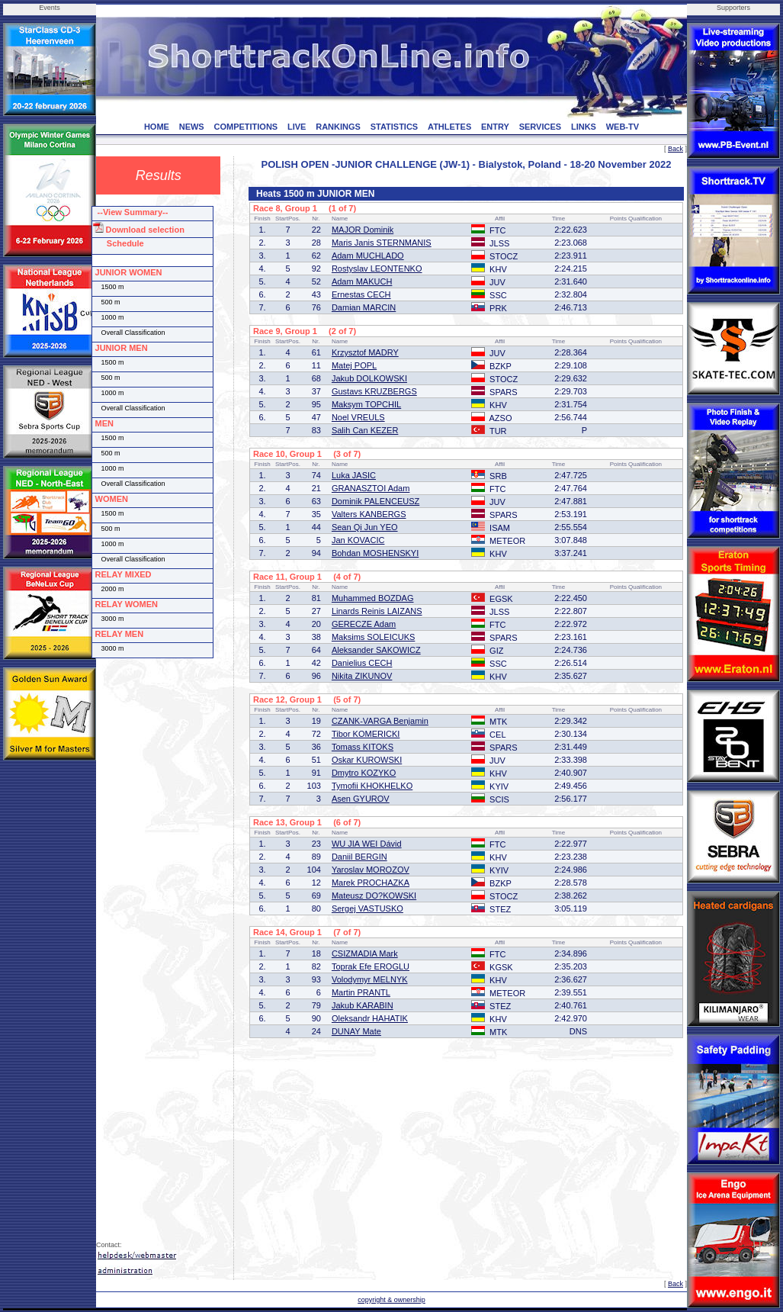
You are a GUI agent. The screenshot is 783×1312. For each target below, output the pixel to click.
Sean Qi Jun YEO (365, 527)
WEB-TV (622, 126)
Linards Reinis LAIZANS (377, 611)
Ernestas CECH (361, 294)
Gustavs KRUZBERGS (374, 391)
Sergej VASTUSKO (367, 908)
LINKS (583, 126)
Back (675, 149)
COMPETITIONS (245, 126)
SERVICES (540, 126)
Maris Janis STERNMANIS (382, 242)
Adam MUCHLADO (368, 255)
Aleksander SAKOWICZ (376, 649)
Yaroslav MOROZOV (370, 869)
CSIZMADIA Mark (365, 953)
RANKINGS (338, 126)
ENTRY (495, 126)
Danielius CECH (362, 662)
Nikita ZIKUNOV (362, 675)
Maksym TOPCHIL (366, 404)
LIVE (296, 126)
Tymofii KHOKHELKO (372, 785)
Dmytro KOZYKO (364, 772)
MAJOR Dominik (362, 229)
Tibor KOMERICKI (366, 733)
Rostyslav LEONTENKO (377, 268)
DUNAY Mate (356, 1031)
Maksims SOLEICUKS (373, 637)
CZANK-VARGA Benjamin (380, 720)
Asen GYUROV (361, 798)
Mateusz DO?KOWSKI (374, 895)
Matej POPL (354, 365)
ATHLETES (449, 126)
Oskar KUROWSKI (367, 759)
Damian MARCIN (364, 307)
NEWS (191, 126)
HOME (156, 126)
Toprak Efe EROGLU (370, 966)
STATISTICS (395, 126)
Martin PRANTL (361, 992)
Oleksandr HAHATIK (370, 1018)
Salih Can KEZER (365, 430)
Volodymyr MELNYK (370, 979)
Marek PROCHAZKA (370, 882)
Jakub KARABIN (362, 1005)
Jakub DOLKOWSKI (369, 378)
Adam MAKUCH (362, 281)
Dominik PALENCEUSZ (375, 501)
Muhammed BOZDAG (373, 598)
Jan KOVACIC (358, 540)
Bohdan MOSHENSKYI (375, 553)
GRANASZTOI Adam (371, 488)
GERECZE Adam (364, 624)
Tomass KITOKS (362, 746)
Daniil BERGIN (359, 856)
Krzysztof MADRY (365, 352)
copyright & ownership (391, 1300)
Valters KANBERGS (369, 514)
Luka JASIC (354, 475)
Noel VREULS (358, 417)
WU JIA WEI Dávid (367, 843)
